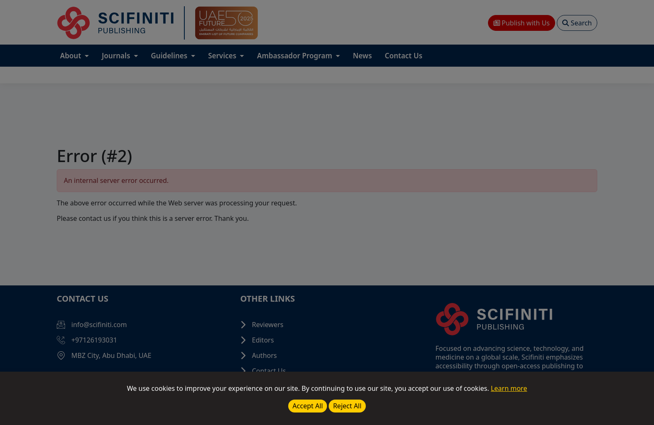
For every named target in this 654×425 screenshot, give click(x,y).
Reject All (347, 405)
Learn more (509, 388)
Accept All (307, 405)
